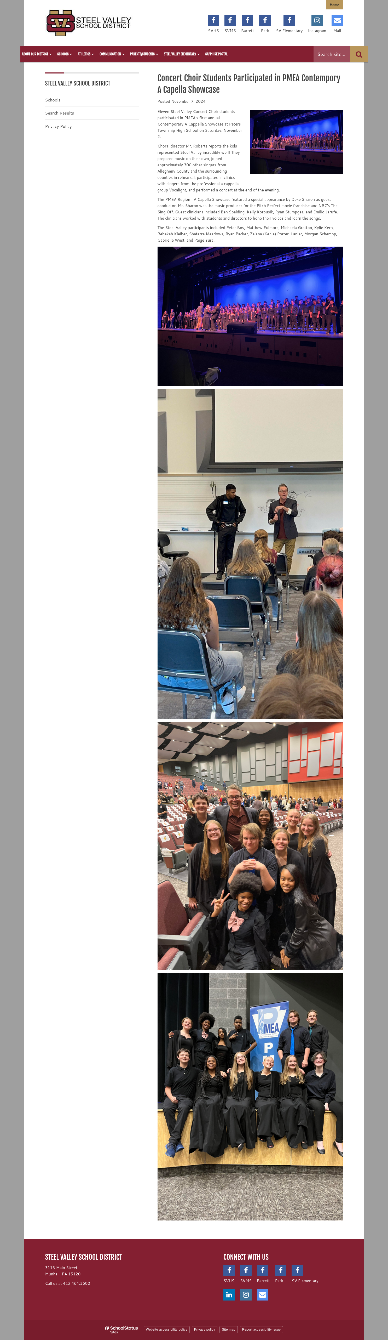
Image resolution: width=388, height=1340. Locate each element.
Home (334, 4)
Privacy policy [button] (204, 1329)
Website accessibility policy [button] (167, 1329)
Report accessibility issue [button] (261, 1329)
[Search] (359, 54)
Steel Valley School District (78, 83)
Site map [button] (228, 1329)
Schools (53, 100)
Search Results (59, 113)
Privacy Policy (58, 126)
